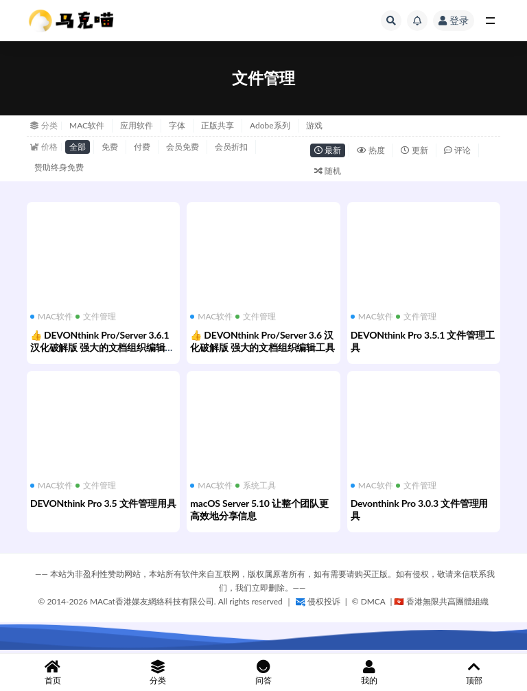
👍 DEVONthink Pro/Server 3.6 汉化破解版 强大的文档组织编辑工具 (262, 341)
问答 (263, 673)
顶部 (474, 673)
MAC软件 (86, 125)
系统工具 (255, 485)
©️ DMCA (370, 601)
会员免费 (182, 146)
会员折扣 (231, 146)
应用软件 (136, 125)
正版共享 (217, 125)
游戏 (314, 125)
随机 (327, 171)
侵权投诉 (318, 601)
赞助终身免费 (59, 167)
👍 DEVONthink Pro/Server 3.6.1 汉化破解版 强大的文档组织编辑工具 (102, 347)
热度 (371, 150)
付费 (142, 146)
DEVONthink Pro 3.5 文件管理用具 (103, 503)
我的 (369, 673)
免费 (110, 146)
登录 (453, 20)
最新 (327, 150)
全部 (77, 146)
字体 (177, 125)
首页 (53, 673)
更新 (414, 150)
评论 (457, 150)
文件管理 (95, 316)
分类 (158, 673)
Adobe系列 (270, 125)
